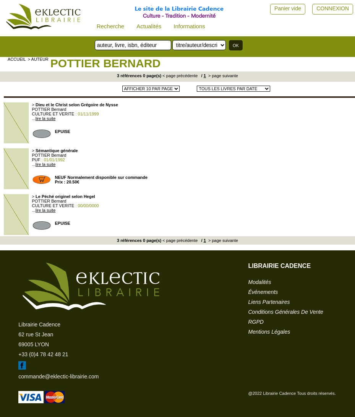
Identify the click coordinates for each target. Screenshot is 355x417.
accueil (17, 59)
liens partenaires (269, 302)
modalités (259, 282)
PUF (36, 159)
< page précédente (180, 75)
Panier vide (287, 8)
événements (263, 292)
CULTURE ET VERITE (53, 114)
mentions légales (269, 332)
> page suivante (222, 75)
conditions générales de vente (285, 312)
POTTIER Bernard (105, 63)
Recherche (111, 26)
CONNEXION (332, 8)
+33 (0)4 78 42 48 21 (43, 354)
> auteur (38, 59)
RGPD (256, 322)
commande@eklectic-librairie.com (58, 376)
